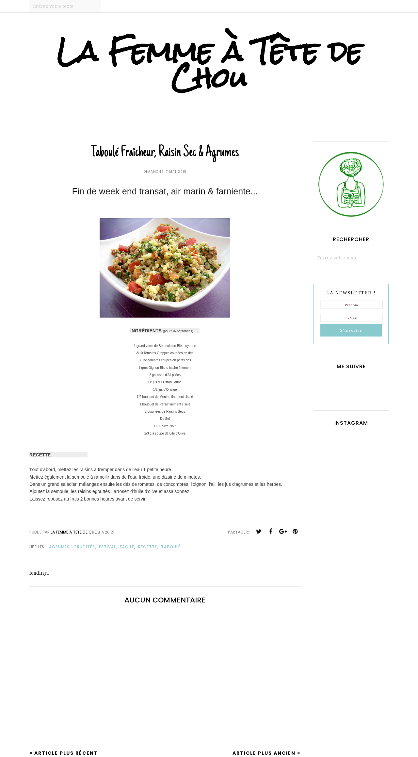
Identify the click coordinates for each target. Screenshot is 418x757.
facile (127, 547)
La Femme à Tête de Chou (209, 64)
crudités (84, 547)
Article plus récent (66, 753)
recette (147, 547)
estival (107, 547)
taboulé (171, 547)
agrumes (59, 547)
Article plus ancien (264, 753)
